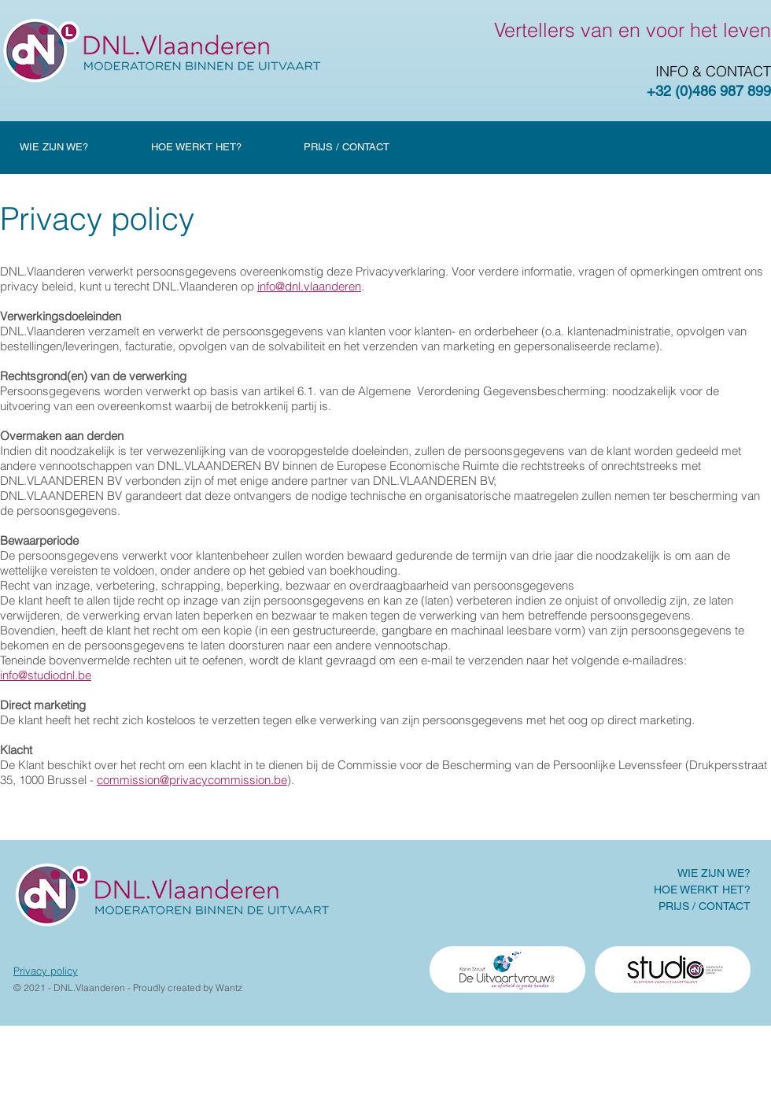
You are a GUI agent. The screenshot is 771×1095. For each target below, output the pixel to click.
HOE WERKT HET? (702, 889)
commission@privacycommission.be (192, 779)
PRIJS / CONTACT (704, 906)
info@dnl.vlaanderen (309, 286)
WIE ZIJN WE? (714, 873)
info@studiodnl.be (45, 675)
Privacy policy (45, 970)
